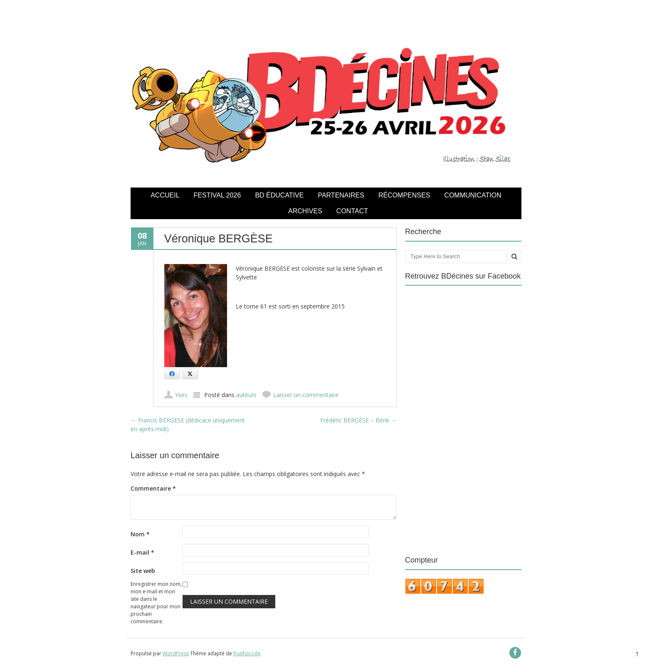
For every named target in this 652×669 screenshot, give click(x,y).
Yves (181, 395)
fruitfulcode (247, 653)
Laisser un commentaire (305, 395)
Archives (305, 211)
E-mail (142, 552)
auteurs (246, 395)
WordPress (176, 653)
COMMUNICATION (472, 195)
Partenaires (341, 195)
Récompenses (404, 195)
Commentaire (153, 488)
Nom (140, 534)
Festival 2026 (217, 195)
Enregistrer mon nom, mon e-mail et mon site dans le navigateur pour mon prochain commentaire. (156, 602)
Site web (143, 571)
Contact (352, 211)
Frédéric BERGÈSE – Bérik (358, 420)
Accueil (165, 195)
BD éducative (279, 195)
